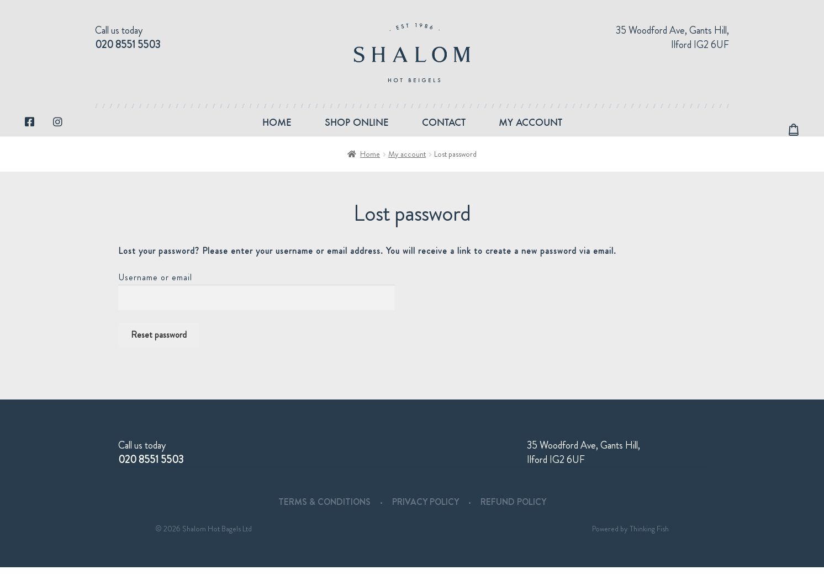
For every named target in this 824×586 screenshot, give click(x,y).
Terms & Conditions (324, 520)
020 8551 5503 (127, 45)
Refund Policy (513, 520)
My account (530, 131)
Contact (444, 131)
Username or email (155, 296)
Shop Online (357, 131)
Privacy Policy (425, 520)
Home (277, 131)
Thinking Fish (649, 547)
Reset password (159, 353)
